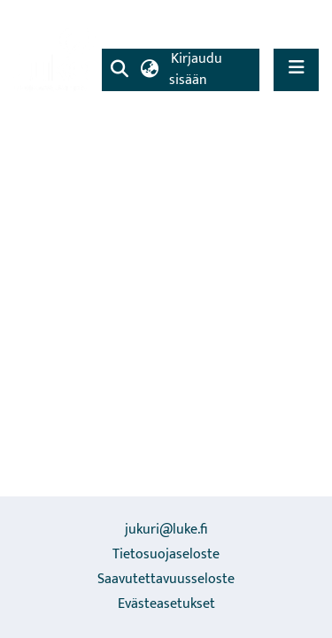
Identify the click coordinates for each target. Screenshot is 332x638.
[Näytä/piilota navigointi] (296, 68)
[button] (120, 70)
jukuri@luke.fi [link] (166, 530)
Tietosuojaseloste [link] (166, 554)
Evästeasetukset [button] (166, 604)
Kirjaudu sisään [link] (195, 69)
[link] (57, 58)
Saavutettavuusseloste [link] (166, 579)
